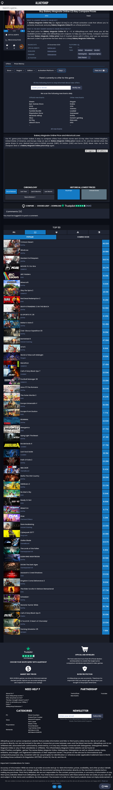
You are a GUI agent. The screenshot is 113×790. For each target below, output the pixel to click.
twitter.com (51, 48)
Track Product (29, 197)
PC (7, 715)
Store (9, 70)
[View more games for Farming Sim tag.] (83, 55)
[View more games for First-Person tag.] (83, 58)
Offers (8, 64)
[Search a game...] (56, 8)
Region (19, 70)
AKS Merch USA (33, 730)
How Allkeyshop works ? (14, 696)
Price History (19, 64)
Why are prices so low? (14, 698)
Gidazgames (51, 51)
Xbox (8, 720)
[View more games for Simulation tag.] (88, 51)
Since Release (11, 191)
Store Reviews (33, 726)
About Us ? (10, 693)
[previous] (6, 31)
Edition (30, 70)
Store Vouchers (33, 715)
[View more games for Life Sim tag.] (97, 51)
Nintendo (9, 730)
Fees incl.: (100, 70)
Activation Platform (46, 70)
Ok (54, 787)
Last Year (24, 191)
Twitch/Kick (75, 693)
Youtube (104, 693)
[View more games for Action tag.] (81, 51)
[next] (22, 31)
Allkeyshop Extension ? (14, 706)
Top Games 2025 (34, 728)
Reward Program (34, 719)
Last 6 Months (36, 191)
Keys (61, 70)
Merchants (75, 696)
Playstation (10, 725)
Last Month (48, 191)
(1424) (76, 206)
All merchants (56, 129)
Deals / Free (32, 724)
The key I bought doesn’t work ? (17, 700)
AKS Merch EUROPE (35, 732)
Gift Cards (32, 722)
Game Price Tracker (35, 717)
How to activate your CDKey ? (17, 702)
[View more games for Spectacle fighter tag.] (95, 55)
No (60, 787)
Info (46, 16)
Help (105, 786)
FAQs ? (8, 704)
